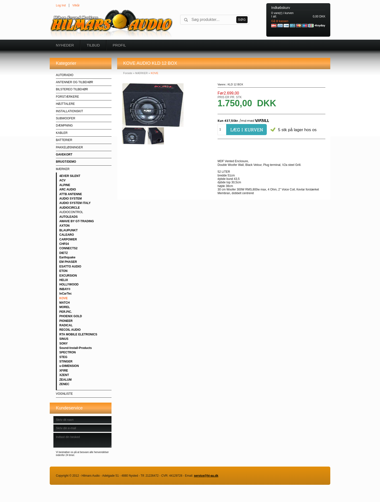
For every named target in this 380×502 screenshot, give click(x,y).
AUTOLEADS (68, 217)
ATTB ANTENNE (70, 194)
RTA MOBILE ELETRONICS (78, 334)
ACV (62, 180)
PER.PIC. (65, 312)
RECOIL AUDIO (70, 329)
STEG (63, 357)
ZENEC (64, 384)
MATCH (64, 302)
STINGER (65, 361)
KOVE (63, 298)
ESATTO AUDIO (70, 266)
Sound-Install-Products (75, 348)
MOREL (64, 307)
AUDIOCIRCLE (69, 207)
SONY (63, 343)
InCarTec (65, 293)
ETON (63, 271)
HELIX (63, 280)
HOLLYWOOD (69, 284)
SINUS (63, 339)
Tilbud (93, 45)
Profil (119, 45)
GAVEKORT (64, 154)
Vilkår (76, 5)
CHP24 (64, 244)
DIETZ (63, 253)
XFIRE (63, 370)
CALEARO (66, 234)
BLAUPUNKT (68, 230)
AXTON (64, 225)
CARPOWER (68, 239)
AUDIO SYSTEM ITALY (75, 203)
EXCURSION (68, 275)
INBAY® (64, 289)
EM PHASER (68, 262)
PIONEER (66, 321)
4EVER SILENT (69, 176)
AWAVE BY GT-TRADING (76, 221)
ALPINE (64, 185)
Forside (127, 73)
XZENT (64, 375)
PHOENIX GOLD (70, 316)
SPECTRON (67, 352)
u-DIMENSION (69, 366)
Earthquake (67, 257)
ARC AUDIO (67, 189)
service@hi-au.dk (206, 475)
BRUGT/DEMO (66, 161)
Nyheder (65, 45)
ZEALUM (65, 379)
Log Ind (61, 5)
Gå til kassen (279, 21)
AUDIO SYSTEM (70, 198)
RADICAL (66, 325)
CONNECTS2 (68, 248)
